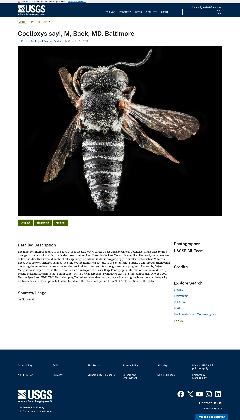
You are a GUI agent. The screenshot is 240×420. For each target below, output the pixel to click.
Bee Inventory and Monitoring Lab (195, 314)
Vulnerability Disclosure (101, 375)
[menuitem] (110, 10)
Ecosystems (181, 295)
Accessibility (25, 365)
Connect (151, 12)
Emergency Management (199, 376)
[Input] (202, 12)
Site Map (162, 365)
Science (110, 12)
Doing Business (166, 375)
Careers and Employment (129, 376)
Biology (178, 289)
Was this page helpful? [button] (212, 416)
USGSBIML (180, 301)
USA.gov (57, 375)
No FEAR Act (25, 375)
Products (125, 12)
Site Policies (95, 365)
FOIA (55, 365)
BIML (177, 308)
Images (22, 22)
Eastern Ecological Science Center (41, 41)
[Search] (219, 12)
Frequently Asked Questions (206, 7)
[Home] (31, 14)
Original (25, 222)
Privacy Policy (130, 365)
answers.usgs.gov (212, 408)
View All (180, 320)
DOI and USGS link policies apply (203, 367)
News (138, 12)
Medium (60, 222)
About (164, 12)
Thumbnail (43, 222)
